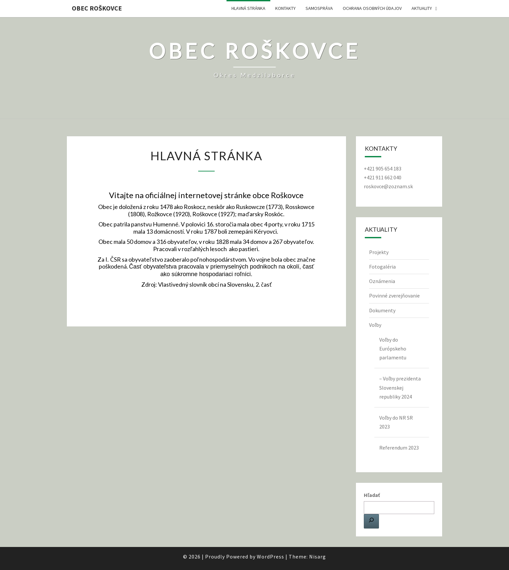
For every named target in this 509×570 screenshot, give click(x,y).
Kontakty (285, 8)
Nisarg (317, 556)
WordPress (270, 556)
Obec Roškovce (97, 8)
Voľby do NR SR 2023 (396, 422)
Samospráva (319, 8)
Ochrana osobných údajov (372, 8)
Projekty (378, 252)
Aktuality (422, 8)
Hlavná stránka (248, 8)
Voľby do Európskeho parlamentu (392, 348)
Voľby (375, 325)
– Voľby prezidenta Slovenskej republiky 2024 (400, 387)
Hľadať (372, 495)
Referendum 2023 (399, 447)
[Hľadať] (371, 521)
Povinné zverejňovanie (394, 295)
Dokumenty (382, 310)
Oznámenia (382, 281)
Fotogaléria (382, 266)
